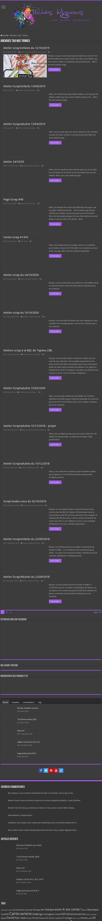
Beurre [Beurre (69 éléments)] (84, 910)
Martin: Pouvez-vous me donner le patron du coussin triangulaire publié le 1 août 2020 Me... (44, 800)
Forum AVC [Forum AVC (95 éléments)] (43, 918)
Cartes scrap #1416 (15, 236)
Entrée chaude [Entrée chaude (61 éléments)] (91, 914)
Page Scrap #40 (13, 199)
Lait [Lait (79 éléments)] (89, 918)
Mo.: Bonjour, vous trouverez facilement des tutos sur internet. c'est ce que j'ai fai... (41, 793)
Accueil (4, 35)
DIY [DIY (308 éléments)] (63, 913)
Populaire (15, 702)
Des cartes (42, 52)
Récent (5, 702)
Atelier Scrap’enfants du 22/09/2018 (26, 538)
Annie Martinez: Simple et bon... (20, 815)
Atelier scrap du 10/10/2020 (21, 312)
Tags (40, 702)
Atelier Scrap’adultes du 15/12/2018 (26, 463)
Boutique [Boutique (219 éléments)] (92, 909)
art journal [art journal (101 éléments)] (17, 909)
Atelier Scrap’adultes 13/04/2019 (24, 123)
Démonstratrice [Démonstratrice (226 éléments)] (75, 913)
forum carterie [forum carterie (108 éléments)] (56, 917)
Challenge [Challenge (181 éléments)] (37, 913)
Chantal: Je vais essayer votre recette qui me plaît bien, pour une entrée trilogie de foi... (42, 822)
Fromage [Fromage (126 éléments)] (67, 917)
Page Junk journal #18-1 (26, 753)
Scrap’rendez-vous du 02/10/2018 (24, 500)
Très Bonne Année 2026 (26, 719)
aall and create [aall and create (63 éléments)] (6, 910)
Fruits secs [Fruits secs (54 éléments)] (76, 918)
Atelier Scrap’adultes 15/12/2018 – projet (29, 425)
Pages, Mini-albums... (28, 203)
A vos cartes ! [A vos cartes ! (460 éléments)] (72, 909)
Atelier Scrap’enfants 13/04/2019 (24, 85)
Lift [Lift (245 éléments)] (93, 917)
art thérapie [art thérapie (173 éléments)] (47, 909)
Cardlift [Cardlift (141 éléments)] (5, 913)
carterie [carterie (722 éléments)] (25, 913)
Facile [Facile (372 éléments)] (11, 917)
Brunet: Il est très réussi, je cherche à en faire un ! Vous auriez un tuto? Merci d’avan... (41, 807)
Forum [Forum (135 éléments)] (35, 917)
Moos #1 (21, 730)
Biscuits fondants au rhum (27, 707)
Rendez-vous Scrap (36, 505)
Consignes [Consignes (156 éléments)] (48, 913)
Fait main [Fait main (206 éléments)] (20, 917)
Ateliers (24, 429)
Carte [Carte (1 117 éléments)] (14, 913)
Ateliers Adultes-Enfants (29, 52)
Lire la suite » (55, 70)
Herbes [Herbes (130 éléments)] (84, 917)
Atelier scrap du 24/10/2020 (21, 274)
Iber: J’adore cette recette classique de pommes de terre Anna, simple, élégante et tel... (42, 830)
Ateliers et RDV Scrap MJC (32, 316)
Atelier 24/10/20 (13, 161)
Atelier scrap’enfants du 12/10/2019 (26, 48)
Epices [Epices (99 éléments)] (3, 918)
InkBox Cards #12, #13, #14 (28, 742)
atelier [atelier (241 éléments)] (58, 909)
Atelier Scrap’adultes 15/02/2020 (24, 387)
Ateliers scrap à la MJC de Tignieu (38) (27, 349)
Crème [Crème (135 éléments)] (58, 913)
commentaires (28, 702)
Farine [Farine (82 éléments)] (29, 918)
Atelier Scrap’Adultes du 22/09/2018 (26, 576)
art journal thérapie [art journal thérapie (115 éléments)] (31, 909)
